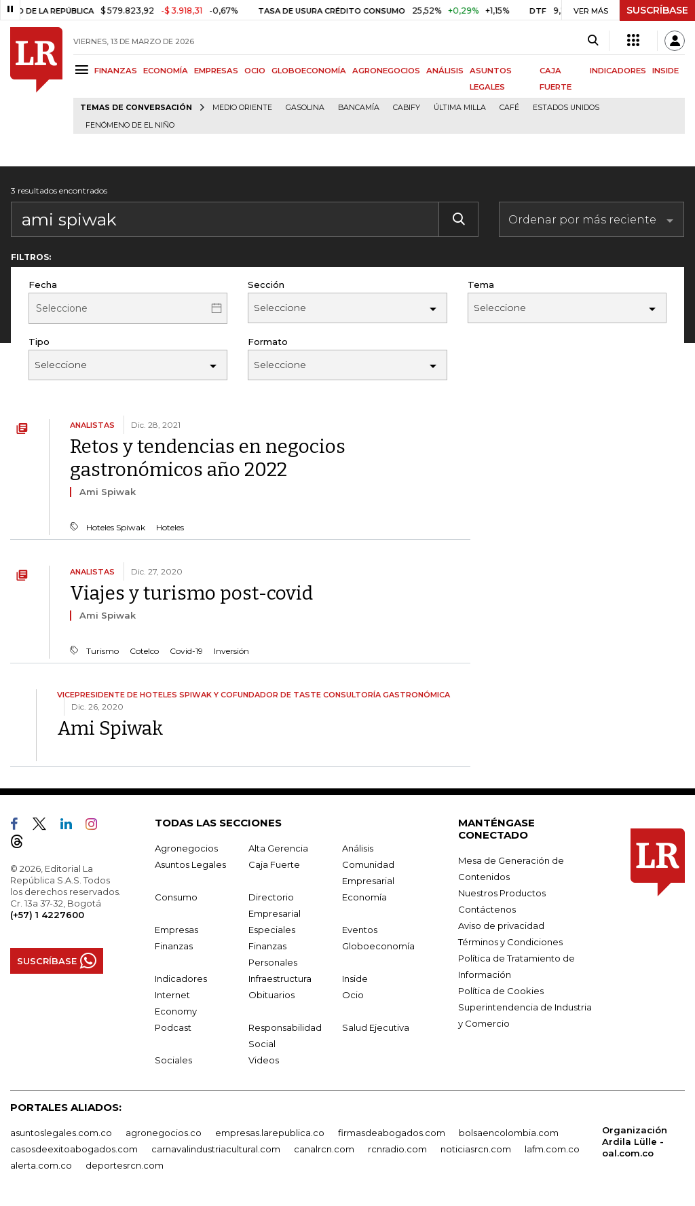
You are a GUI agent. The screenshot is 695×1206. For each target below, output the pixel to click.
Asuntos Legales (190, 864)
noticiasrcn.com (475, 1149)
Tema (481, 284)
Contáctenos (487, 909)
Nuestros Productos (502, 893)
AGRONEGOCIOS (386, 70)
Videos (263, 1060)
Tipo (39, 341)
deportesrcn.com (125, 1165)
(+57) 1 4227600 (47, 914)
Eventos (359, 929)
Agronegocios (186, 848)
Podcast (173, 1027)
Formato (268, 341)
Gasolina (305, 107)
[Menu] (83, 69)
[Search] (593, 41)
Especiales (271, 929)
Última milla (460, 107)
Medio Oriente (242, 107)
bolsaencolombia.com (509, 1132)
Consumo (176, 897)
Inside (355, 978)
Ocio (353, 994)
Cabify (406, 107)
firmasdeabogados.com (391, 1132)
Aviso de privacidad (501, 925)
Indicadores (181, 978)
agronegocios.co (164, 1132)
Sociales (173, 1060)
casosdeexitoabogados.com (74, 1149)
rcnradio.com (397, 1149)
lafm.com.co (552, 1149)
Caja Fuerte (274, 864)
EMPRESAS (216, 70)
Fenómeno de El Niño (130, 125)
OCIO (254, 70)
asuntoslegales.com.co (61, 1132)
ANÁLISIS (445, 70)
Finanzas (174, 945)
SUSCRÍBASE (657, 10)
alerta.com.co (41, 1165)
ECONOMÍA (165, 70)
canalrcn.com (324, 1149)
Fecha (43, 284)
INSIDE (665, 70)
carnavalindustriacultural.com (215, 1149)
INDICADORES (618, 70)
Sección (266, 284)
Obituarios (271, 994)
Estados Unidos (566, 107)
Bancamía (358, 107)
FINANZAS (115, 70)
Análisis (357, 848)
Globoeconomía (378, 945)
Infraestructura (280, 978)
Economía (364, 897)
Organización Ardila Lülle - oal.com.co (634, 1141)
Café (509, 107)
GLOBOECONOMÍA (308, 70)
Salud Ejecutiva (375, 1027)
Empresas (176, 929)
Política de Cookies (501, 990)
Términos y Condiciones (510, 941)
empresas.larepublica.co (269, 1132)
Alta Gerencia (278, 848)
